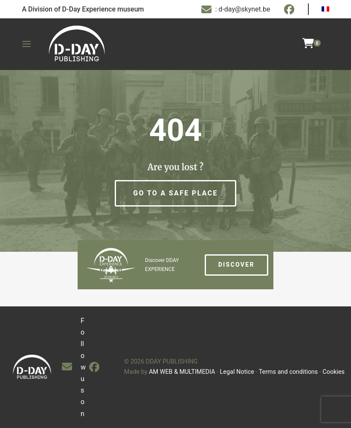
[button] (175, 193)
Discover (236, 264)
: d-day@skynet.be (235, 9)
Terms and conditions (288, 372)
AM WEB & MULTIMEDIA (182, 372)
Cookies (333, 372)
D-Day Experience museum (103, 9)
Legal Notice (237, 372)
